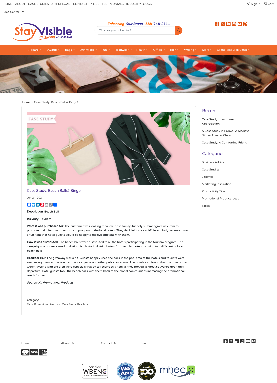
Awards (53, 50)
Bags (70, 50)
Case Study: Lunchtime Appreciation (218, 122)
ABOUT (20, 4)
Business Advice (213, 162)
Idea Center (11, 12)
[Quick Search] (135, 30)
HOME (7, 4)
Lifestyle (207, 177)
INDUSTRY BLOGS (139, 4)
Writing (190, 50)
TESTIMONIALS (113, 4)
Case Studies (211, 169)
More (207, 50)
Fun (106, 50)
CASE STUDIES (38, 4)
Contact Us (108, 343)
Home (26, 102)
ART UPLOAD (61, 4)
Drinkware (88, 50)
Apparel (35, 50)
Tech (174, 50)
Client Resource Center (233, 50)
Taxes (206, 206)
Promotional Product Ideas (220, 198)
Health (142, 50)
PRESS (94, 4)
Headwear (123, 50)
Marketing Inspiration (216, 184)
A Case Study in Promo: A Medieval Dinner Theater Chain (226, 133)
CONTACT (80, 4)
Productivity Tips (213, 191)
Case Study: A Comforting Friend (224, 142)
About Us (67, 343)
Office (159, 50)
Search (145, 343)
